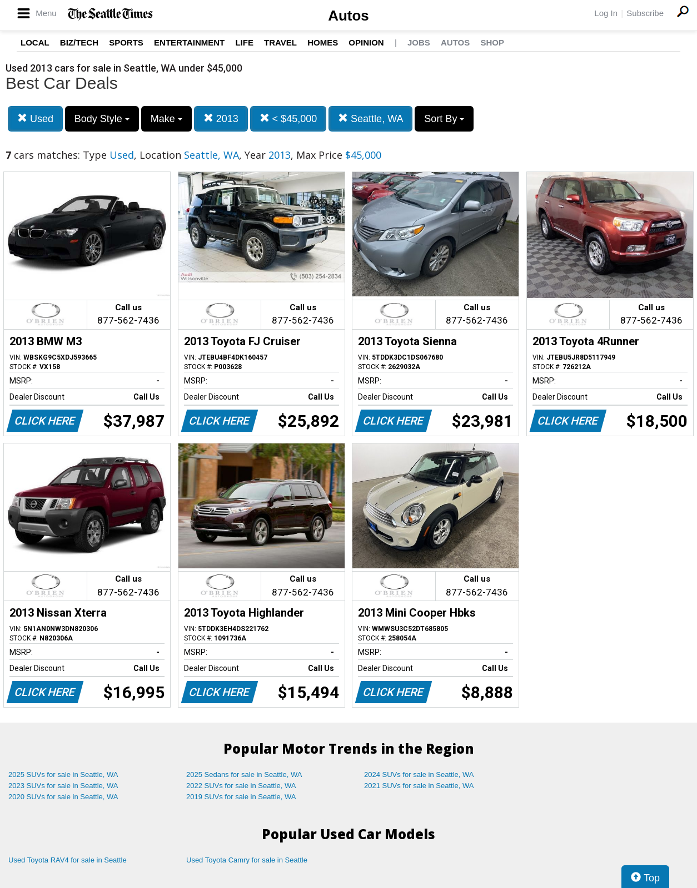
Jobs (418, 42)
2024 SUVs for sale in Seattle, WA (419, 774)
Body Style (102, 118)
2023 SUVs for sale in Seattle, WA (63, 785)
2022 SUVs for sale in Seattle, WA (241, 785)
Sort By (444, 118)
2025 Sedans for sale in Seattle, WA (244, 774)
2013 (220, 118)
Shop (492, 42)
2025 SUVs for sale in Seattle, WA (63, 774)
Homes (322, 42)
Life (244, 42)
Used (35, 118)
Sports (126, 42)
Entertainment (189, 42)
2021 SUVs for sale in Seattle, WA (419, 785)
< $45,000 (288, 118)
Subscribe (645, 13)
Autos (348, 15)
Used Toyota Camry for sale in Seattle (246, 860)
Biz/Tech (79, 42)
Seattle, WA (370, 118)
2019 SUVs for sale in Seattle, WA (241, 797)
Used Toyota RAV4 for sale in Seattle (67, 860)
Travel (280, 42)
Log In (606, 13)
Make (166, 118)
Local (35, 42)
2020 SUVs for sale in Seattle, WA (63, 797)
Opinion (366, 42)
